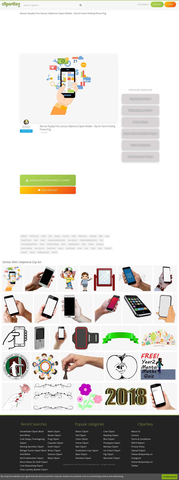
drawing (100, 244)
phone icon (34, 236)
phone (54, 252)
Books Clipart (54, 435)
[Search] (80, 5)
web (83, 244)
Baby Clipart (54, 458)
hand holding (26, 248)
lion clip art (39, 248)
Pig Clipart (108, 454)
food (80, 248)
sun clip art (72, 240)
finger (91, 244)
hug (107, 236)
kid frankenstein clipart (31, 458)
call (50, 236)
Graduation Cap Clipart (87, 450)
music (61, 248)
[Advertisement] (68, 35)
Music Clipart (54, 450)
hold (73, 236)
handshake (70, 248)
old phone (83, 236)
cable (43, 240)
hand (44, 236)
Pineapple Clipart (111, 442)
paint (42, 244)
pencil (32, 252)
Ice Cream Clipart (111, 450)
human (24, 252)
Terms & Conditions (141, 439)
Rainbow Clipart (83, 458)
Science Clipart (55, 454)
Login (170, 4)
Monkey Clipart (110, 446)
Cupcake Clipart (55, 442)
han (86, 248)
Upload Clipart (138, 450)
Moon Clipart (82, 431)
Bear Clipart (81, 454)
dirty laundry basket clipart (33, 469)
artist (93, 248)
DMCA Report (138, 442)
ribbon (24, 236)
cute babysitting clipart (31, 465)
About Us (135, 431)
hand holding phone (29, 244)
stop (100, 248)
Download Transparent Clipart (48, 180)
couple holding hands (56, 240)
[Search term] (53, 5)
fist (101, 240)
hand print (51, 248)
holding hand (73, 244)
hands (57, 236)
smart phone (26, 240)
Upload (157, 4)
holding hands (43, 252)
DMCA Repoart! (48, 190)
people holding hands (88, 240)
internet (108, 248)
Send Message (26, 131)
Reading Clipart (110, 435)
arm (36, 240)
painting (93, 236)
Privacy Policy (137, 446)
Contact (135, 435)
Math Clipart (54, 431)
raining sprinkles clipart (32, 446)
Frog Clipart (53, 439)
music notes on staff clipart (34, 461)
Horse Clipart (82, 442)
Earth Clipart (54, 446)
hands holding (52, 244)
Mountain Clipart (111, 458)
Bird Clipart (108, 439)
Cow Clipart (109, 431)
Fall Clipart (81, 435)
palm (63, 244)
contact (66, 236)
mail (100, 236)
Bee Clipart (81, 446)
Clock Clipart (82, 439)
